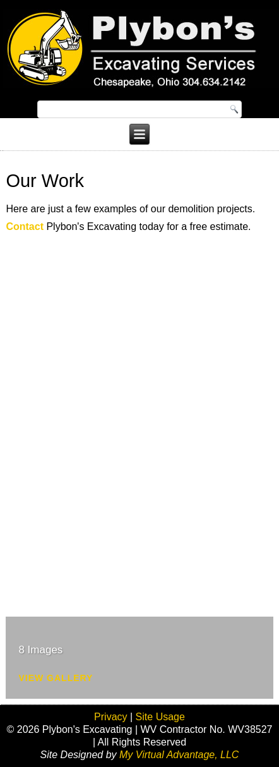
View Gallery (55, 678)
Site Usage (160, 716)
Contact (25, 226)
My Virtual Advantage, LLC (179, 754)
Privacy (110, 716)
